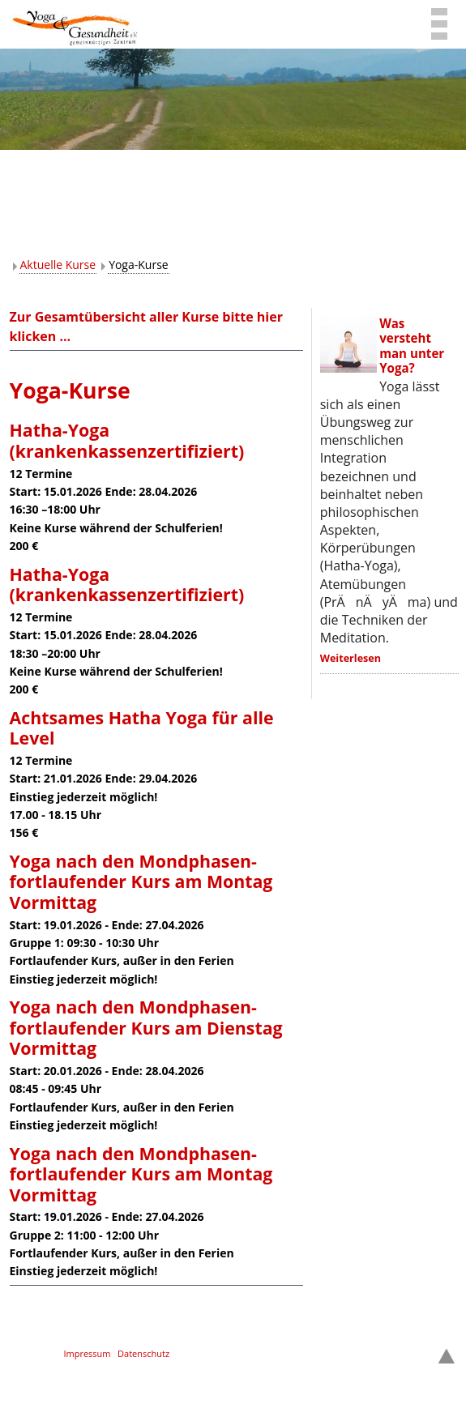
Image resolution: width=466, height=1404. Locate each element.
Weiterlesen (350, 658)
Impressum (86, 1353)
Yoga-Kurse (139, 264)
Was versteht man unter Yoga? (411, 345)
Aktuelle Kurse (58, 264)
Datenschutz (143, 1353)
